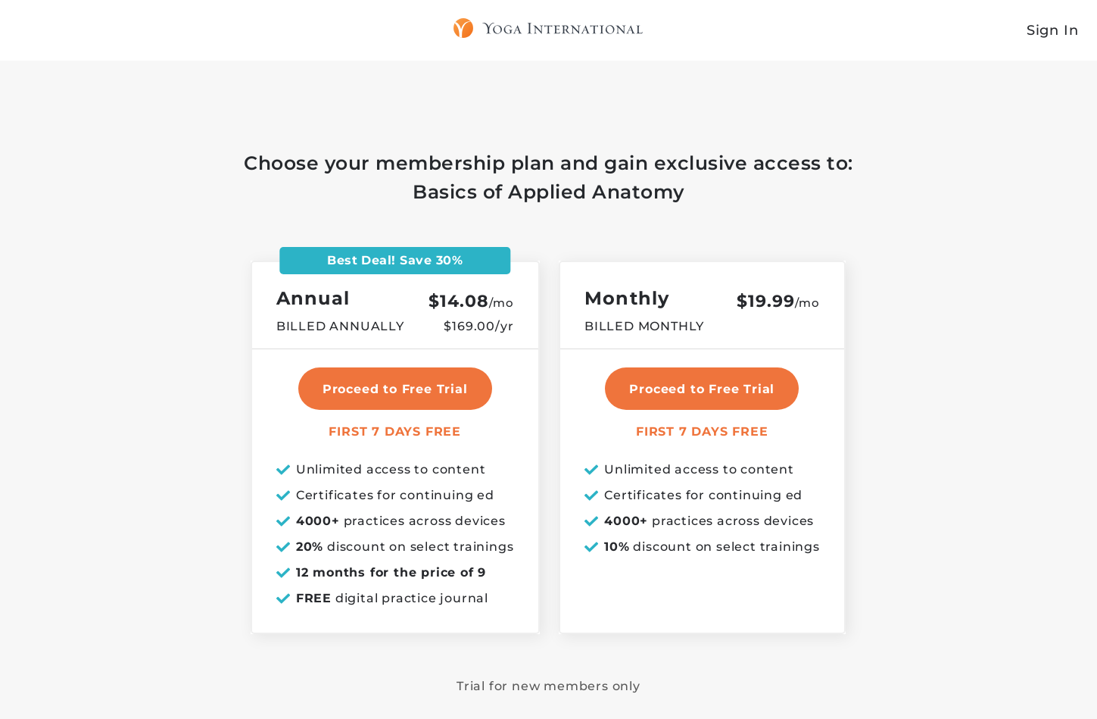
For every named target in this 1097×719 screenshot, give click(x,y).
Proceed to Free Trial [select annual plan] (395, 389)
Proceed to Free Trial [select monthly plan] (701, 389)
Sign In (1053, 30)
